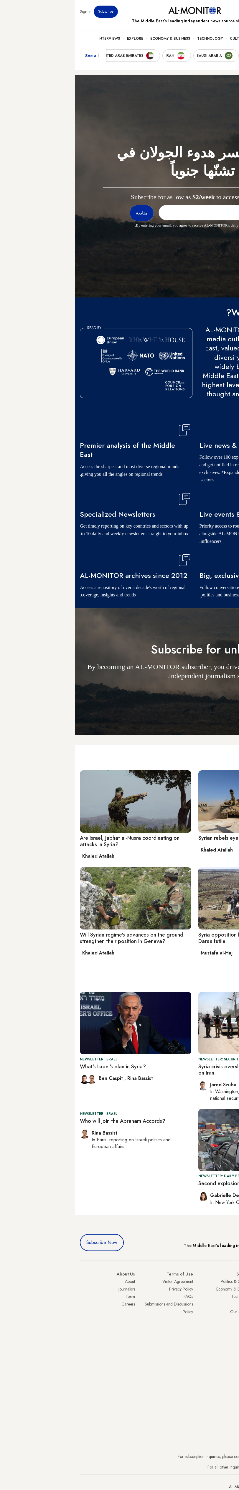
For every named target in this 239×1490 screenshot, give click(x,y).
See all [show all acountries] (17, 56)
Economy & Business (95, 38)
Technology (135, 38)
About (55, 1281)
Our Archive (165, 1312)
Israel (229, 1312)
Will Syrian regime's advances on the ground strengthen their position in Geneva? (56, 938)
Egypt (229, 1327)
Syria (230, 1349)
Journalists (51, 1289)
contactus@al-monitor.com (211, 1467)
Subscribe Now (26, 1242)
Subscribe (30, 11)
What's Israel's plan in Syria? (38, 1066)
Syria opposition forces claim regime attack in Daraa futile (176, 938)
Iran (231, 1296)
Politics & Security (197, 38)
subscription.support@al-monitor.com (203, 1456)
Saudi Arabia (223, 1289)
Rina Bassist (65, 1078)
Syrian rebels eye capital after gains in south (175, 838)
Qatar (229, 1334)
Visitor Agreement (102, 1281)
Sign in (10, 11)
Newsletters (210, 11)
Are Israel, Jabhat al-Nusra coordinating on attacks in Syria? (54, 841)
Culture (163, 38)
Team (55, 1296)
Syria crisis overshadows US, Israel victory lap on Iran (176, 1070)
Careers (53, 1304)
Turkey (228, 1281)
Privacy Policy (106, 1289)
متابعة (222, 693)
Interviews (34, 38)
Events (191, 11)
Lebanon (227, 1342)
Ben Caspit (36, 1078)
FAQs (113, 1296)
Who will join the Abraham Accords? (47, 1121)
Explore (60, 38)
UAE (230, 1304)
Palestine (227, 1319)
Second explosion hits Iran (153, 1183)
